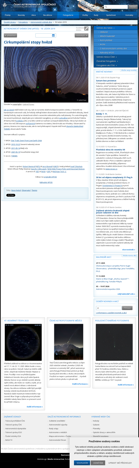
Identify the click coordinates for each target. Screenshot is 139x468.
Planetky (96, 428)
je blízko (19, 121)
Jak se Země (9, 110)
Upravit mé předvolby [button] (120, 463)
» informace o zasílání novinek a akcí (111, 312)
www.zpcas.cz (111, 169)
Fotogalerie (68, 15)
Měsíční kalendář (107, 36)
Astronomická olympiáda (15, 428)
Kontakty (129, 15)
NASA (43, 171)
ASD (37, 171)
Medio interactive (56, 459)
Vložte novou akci (130, 255)
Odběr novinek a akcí (107, 301)
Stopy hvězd (16, 190)
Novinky (21, 15)
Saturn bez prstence (106, 80)
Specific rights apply (39, 169)
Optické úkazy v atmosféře (104, 432)
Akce (33, 15)
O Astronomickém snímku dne (113, 48)
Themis (34, 190)
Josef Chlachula (76, 166)
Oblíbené (104, 32)
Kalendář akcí (103, 257)
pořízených (30, 123)
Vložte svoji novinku (129, 70)
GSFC (49, 171)
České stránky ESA (13, 436)
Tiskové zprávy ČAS (13, 424)
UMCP (55, 166)
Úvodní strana (10, 22)
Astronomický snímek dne (41, 22)
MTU (38, 166)
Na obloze (47, 15)
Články (8, 15)
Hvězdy (96, 421)
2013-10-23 (15, 144)
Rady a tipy (53, 428)
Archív (102, 44)
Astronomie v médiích (58, 432)
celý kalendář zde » (126, 294)
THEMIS (14, 156)
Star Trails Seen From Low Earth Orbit (26, 140)
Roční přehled (106, 40)
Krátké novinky (104, 71)
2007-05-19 (15, 152)
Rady (96, 15)
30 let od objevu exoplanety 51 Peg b (114, 177)
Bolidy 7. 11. (102, 114)
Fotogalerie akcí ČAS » (107, 65)
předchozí (11, 35)
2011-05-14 (15, 148)
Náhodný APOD (46, 182)
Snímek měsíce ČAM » (107, 57)
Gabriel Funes (28, 104)
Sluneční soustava (100, 436)
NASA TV (8, 440)
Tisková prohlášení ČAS (15, 421)
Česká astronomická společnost (21, 448)
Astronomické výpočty (58, 424)
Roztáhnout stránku (80, 29)
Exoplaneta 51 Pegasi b (112, 185)
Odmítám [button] (98, 463)
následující (80, 35)
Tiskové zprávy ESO (13, 432)
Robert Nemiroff (29, 166)
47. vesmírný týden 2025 (16, 320)
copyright (17, 104)
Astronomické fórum (57, 440)
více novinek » (128, 249)
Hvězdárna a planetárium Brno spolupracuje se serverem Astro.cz (63, 448)
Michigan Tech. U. (59, 171)
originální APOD (50, 177)
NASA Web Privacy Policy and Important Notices (66, 169)
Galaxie (96, 424)
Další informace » (35, 406)
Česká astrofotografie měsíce (66, 320)
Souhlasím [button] (82, 463)
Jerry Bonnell (48, 166)
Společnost (111, 15)
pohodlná (63, 118)
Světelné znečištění (57, 421)
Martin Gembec (116, 174)
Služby (85, 15)
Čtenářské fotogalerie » (107, 61)
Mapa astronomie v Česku (60, 436)
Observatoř (26, 190)
